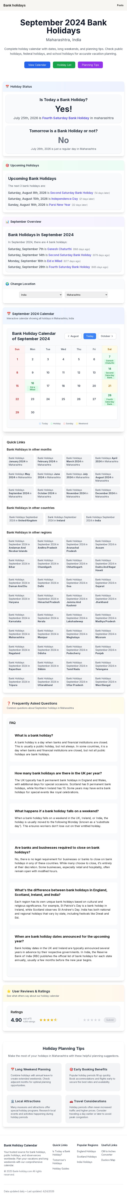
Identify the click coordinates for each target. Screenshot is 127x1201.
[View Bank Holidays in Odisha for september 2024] (49, 650)
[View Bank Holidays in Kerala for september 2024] (49, 618)
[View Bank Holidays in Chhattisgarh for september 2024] (77, 565)
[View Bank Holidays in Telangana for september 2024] (106, 666)
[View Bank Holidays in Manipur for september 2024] (49, 634)
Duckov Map (108, 1160)
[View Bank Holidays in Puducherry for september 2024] (77, 650)
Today (89, 336)
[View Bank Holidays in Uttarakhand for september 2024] (49, 682)
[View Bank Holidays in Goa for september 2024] (77, 583)
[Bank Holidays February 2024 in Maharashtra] (49, 461)
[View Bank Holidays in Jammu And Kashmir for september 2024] (77, 600)
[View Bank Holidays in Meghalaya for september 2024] (77, 634)
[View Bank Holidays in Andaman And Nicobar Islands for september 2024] (20, 546)
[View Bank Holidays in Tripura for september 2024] (20, 682)
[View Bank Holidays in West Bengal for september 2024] (106, 682)
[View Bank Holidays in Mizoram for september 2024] (106, 634)
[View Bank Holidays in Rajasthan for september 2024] (20, 666)
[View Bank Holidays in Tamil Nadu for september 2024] (77, 666)
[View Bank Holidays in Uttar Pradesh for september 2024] (77, 682)
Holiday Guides (61, 1168)
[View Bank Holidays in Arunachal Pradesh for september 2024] (77, 546)
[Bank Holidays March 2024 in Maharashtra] (77, 461)
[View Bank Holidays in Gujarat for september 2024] (106, 583)
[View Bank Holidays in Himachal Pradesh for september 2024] (49, 600)
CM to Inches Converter (108, 1153)
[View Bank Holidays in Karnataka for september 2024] (20, 618)
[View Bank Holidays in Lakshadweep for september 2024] (77, 618)
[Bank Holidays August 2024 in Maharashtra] (106, 477)
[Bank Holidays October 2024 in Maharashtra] (49, 493)
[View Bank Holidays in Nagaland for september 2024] (20, 650)
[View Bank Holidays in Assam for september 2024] (106, 546)
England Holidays (86, 1151)
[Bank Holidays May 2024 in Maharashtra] (20, 477)
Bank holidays (14, 5)
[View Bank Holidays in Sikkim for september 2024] (49, 666)
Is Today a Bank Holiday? (61, 1153)
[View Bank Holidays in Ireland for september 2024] (63, 519)
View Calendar (37, 65)
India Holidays (84, 1162)
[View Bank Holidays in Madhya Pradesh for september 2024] (106, 618)
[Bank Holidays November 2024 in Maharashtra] (77, 493)
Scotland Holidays (87, 1156)
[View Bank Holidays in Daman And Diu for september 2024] (20, 583)
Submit (110, 1019)
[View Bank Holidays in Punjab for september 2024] (106, 650)
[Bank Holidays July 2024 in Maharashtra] (77, 477)
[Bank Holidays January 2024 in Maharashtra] (20, 461)
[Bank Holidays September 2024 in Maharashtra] (20, 493)
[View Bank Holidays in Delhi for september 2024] (49, 583)
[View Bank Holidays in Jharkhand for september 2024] (106, 600)
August (73, 336)
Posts (120, 5)
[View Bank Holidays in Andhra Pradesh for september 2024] (49, 546)
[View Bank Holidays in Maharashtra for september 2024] (20, 634)
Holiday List (64, 65)
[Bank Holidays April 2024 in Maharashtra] (106, 461)
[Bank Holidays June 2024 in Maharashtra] (49, 477)
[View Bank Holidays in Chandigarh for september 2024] (49, 565)
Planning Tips (90, 65)
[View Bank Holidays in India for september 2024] (102, 519)
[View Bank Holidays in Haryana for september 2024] (20, 600)
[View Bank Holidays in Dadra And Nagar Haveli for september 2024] (106, 565)
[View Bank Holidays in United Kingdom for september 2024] (25, 519)
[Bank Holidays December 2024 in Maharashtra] (106, 493)
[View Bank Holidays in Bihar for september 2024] (20, 565)
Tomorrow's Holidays (59, 1162)
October (107, 336)
